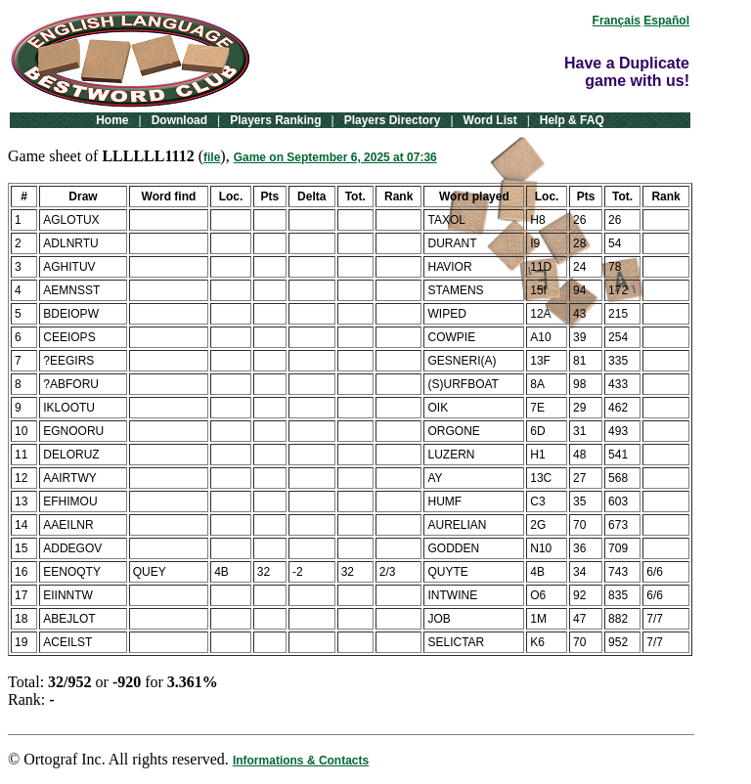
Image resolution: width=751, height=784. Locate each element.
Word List (490, 120)
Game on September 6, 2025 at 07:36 (335, 157)
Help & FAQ (572, 120)
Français (617, 20)
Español (666, 20)
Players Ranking (275, 120)
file (211, 157)
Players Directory (392, 120)
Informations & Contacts (301, 760)
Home (112, 120)
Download (179, 120)
